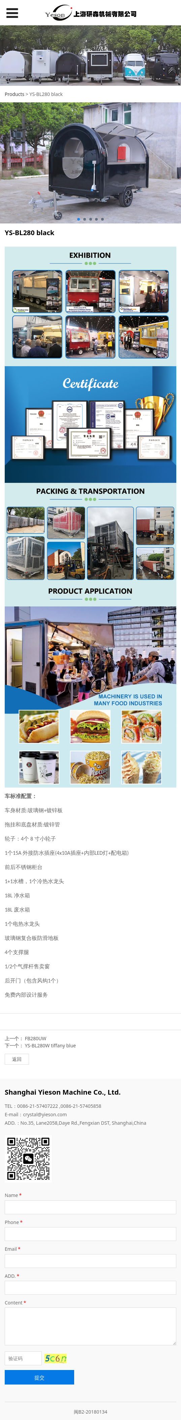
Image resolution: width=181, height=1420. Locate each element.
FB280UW (36, 1038)
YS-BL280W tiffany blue (50, 1045)
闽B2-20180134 (91, 1412)
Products (14, 94)
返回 (17, 1059)
